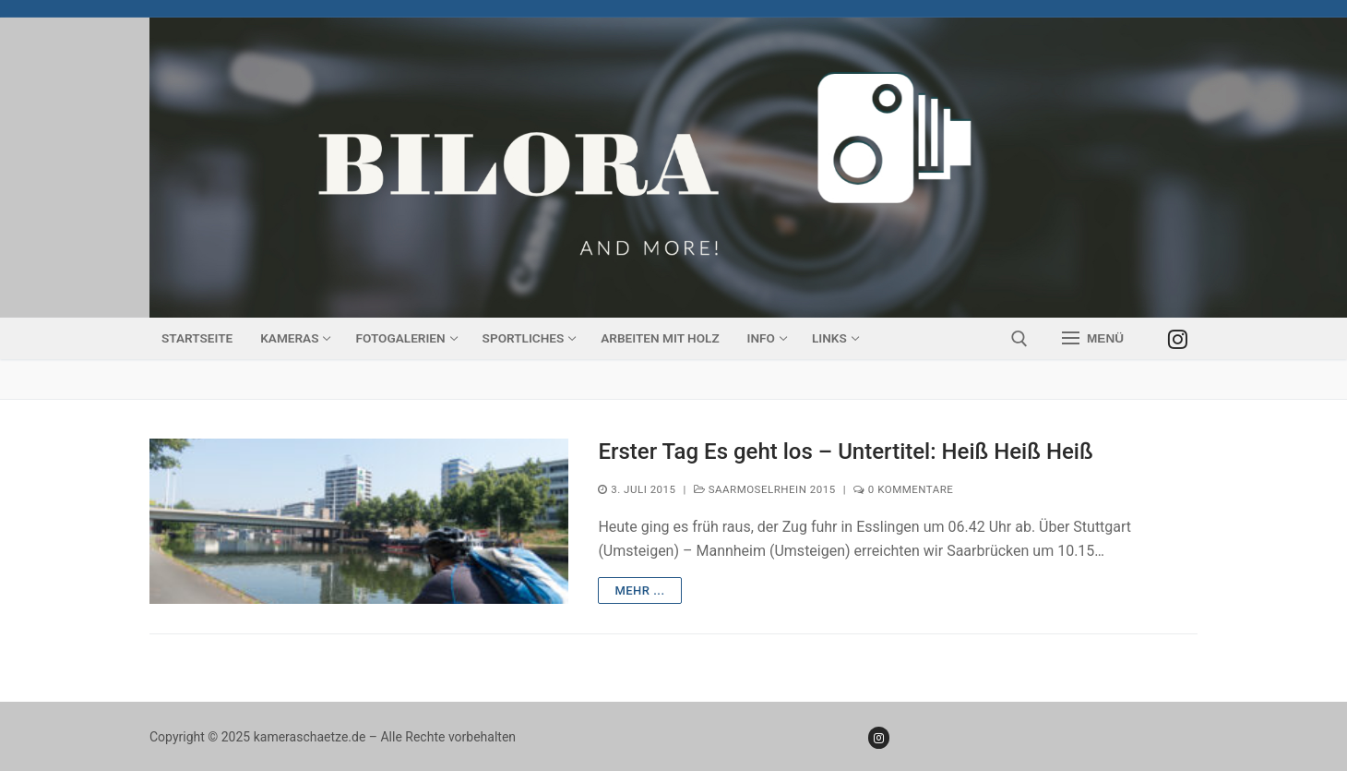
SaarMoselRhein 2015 (765, 489)
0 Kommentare (903, 489)
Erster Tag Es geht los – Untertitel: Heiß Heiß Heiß (845, 451)
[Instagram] (1178, 338)
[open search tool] (1019, 339)
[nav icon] (1093, 338)
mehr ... (639, 590)
